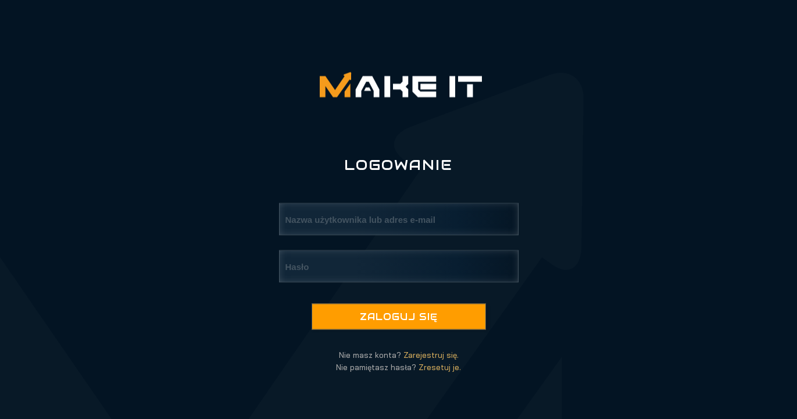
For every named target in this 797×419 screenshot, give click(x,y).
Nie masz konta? (399, 355)
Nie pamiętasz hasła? (398, 367)
